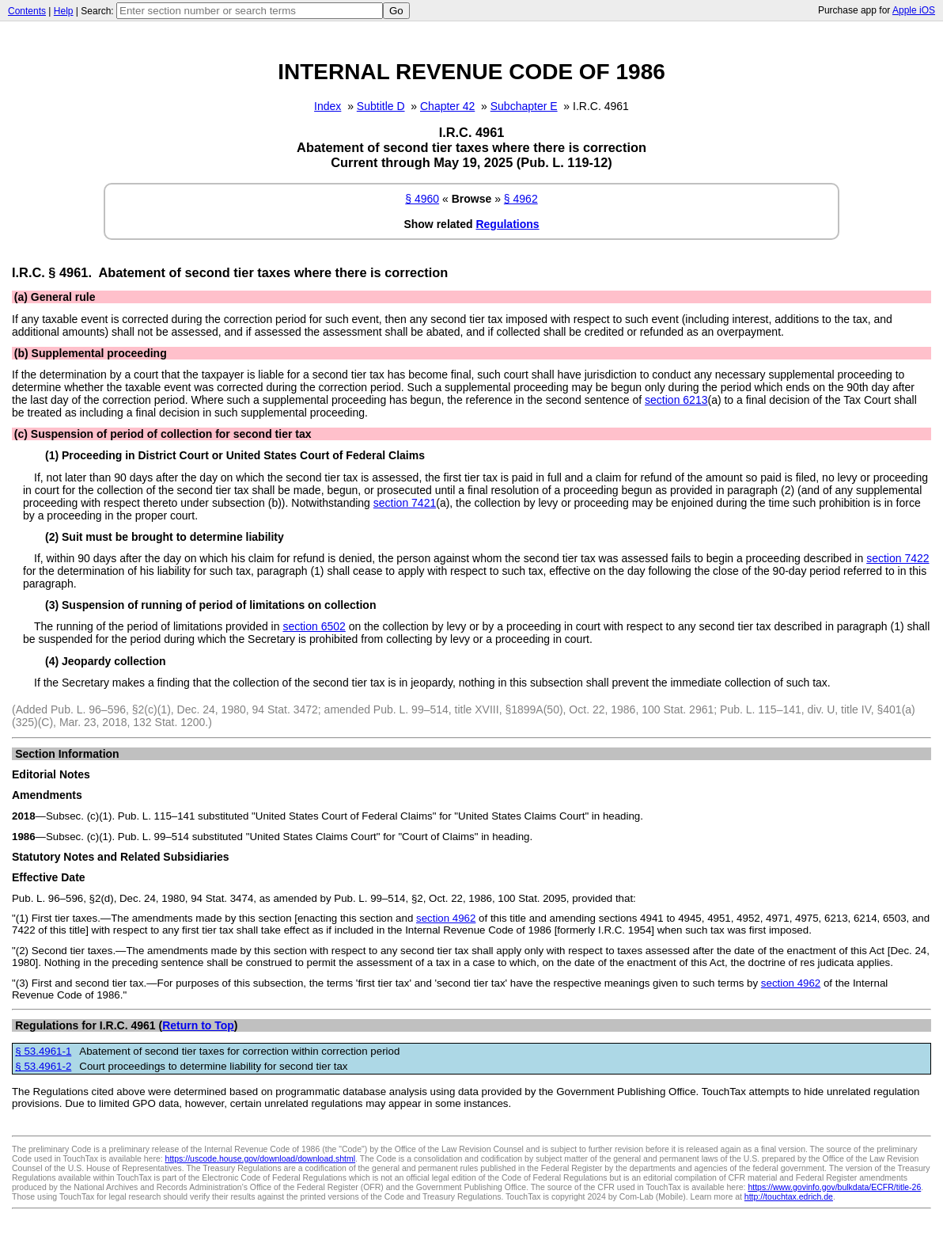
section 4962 (445, 918)
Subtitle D (381, 106)
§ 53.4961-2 (43, 1066)
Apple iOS (913, 10)
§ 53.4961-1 (43, 1051)
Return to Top (198, 1025)
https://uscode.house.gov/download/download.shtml (260, 1158)
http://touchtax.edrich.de (788, 1196)
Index (327, 106)
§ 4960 (422, 198)
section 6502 (313, 626)
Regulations (507, 224)
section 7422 (897, 558)
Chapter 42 (447, 106)
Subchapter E (524, 106)
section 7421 (404, 502)
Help (64, 11)
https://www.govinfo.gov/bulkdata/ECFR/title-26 (834, 1187)
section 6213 (676, 400)
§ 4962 (521, 198)
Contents (27, 11)
